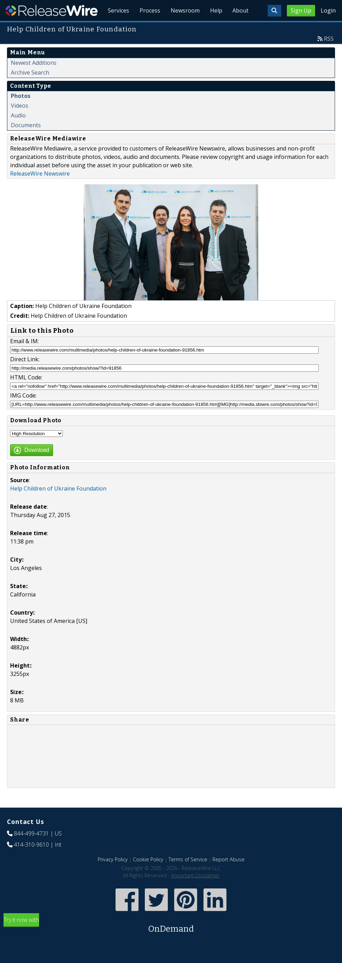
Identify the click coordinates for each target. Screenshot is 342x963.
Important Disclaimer (195, 891)
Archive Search (30, 88)
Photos (20, 112)
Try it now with (171, 941)
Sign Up (301, 10)
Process (147, 28)
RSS (329, 55)
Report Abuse (229, 875)
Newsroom (183, 28)
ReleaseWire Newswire (40, 189)
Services (115, 28)
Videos (19, 121)
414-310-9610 (31, 860)
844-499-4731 (31, 849)
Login (328, 10)
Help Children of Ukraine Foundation (58, 504)
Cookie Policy (148, 875)
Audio (18, 131)
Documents (26, 141)
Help (215, 28)
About (240, 28)
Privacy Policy (113, 875)
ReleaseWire (51, 10)
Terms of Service (188, 875)
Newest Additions (34, 79)
